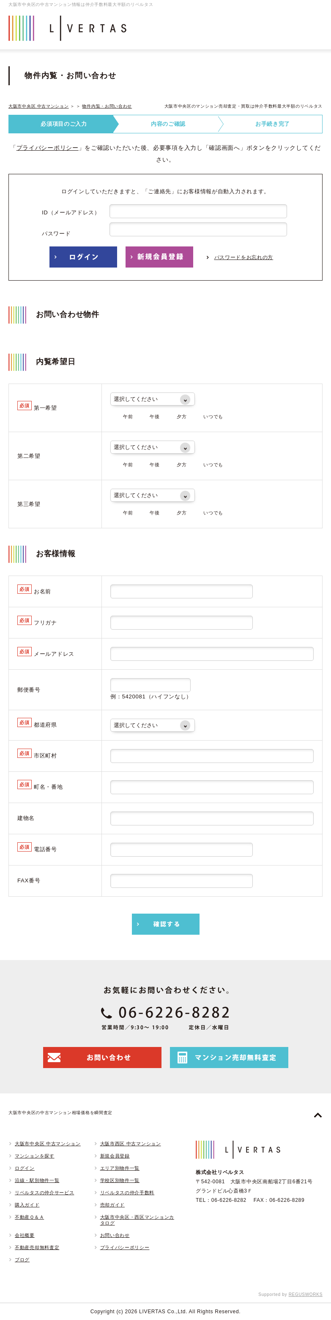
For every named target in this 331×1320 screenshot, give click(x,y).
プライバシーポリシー (47, 147)
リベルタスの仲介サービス (44, 1192)
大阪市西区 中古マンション (130, 1143)
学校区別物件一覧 (120, 1180)
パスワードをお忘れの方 (244, 257)
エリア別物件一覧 (120, 1168)
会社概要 (25, 1235)
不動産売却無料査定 (37, 1247)
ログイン (25, 1168)
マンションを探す (35, 1155)
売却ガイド (112, 1204)
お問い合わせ (115, 1235)
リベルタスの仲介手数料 (127, 1192)
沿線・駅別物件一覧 (37, 1180)
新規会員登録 (115, 1155)
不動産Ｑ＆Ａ (29, 1217)
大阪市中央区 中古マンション (38, 106)
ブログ (22, 1259)
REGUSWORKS (306, 1294)
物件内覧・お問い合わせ (107, 106)
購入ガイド (27, 1204)
